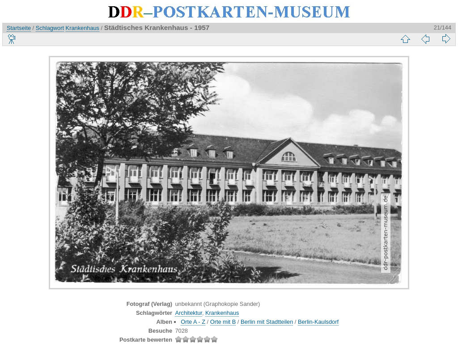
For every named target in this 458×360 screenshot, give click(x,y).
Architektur (188, 312)
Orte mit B (223, 321)
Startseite (19, 28)
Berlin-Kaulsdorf (318, 321)
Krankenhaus (82, 28)
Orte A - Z (193, 321)
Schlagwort (50, 28)
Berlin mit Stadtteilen (267, 321)
